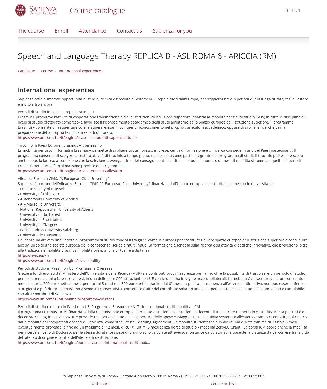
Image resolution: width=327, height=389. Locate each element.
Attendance (92, 30)
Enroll (61, 30)
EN (297, 10)
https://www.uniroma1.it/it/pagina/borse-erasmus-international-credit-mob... (84, 342)
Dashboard (100, 383)
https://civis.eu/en (33, 255)
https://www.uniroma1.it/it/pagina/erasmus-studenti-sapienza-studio (77, 137)
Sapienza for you (172, 30)
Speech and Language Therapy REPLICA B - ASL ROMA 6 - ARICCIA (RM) (147, 55)
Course (47, 70)
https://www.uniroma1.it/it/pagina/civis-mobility (59, 260)
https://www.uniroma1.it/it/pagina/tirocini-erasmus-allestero (70, 170)
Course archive (223, 383)
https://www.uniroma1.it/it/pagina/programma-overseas (66, 298)
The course (31, 30)
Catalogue (26, 70)
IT (287, 10)
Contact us (129, 30)
